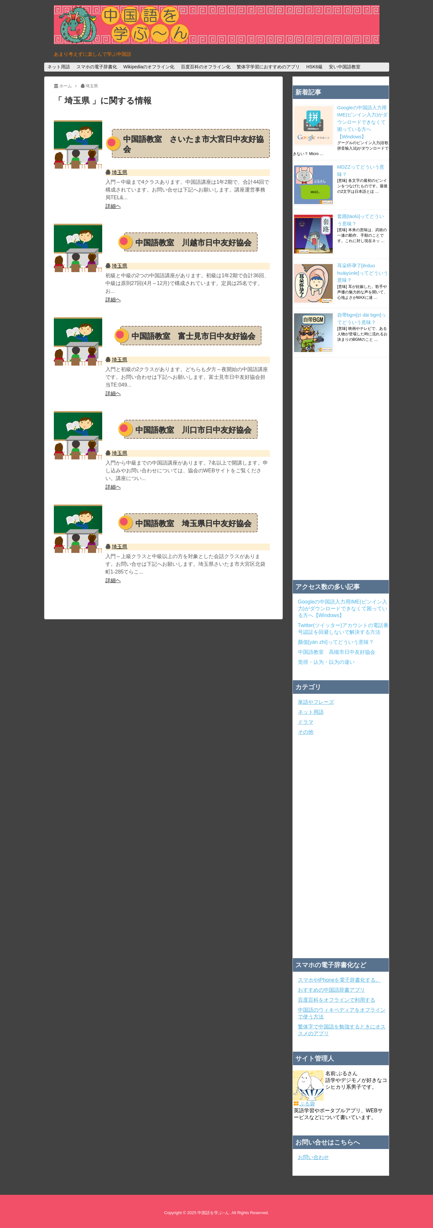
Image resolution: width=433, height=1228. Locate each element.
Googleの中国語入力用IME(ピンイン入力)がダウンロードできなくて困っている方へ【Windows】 (362, 122)
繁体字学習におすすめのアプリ (268, 66)
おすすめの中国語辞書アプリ (331, 990)
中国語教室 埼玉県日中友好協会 (193, 523)
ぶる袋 (307, 1103)
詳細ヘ (113, 206)
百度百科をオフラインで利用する (336, 1000)
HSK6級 (314, 66)
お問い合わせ (313, 1157)
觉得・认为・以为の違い (326, 662)
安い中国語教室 (344, 66)
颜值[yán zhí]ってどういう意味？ (336, 642)
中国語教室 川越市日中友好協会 (193, 242)
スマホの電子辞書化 (96, 66)
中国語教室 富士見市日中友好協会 (193, 336)
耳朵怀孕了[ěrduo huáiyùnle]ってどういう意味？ (362, 273)
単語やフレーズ (316, 702)
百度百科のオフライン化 (206, 66)
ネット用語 (58, 66)
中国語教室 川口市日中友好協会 (193, 430)
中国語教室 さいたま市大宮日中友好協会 (193, 144)
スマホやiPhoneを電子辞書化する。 (339, 980)
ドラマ (305, 722)
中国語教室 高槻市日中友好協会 (336, 652)
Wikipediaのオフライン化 (148, 66)
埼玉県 (119, 172)
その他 (305, 732)
